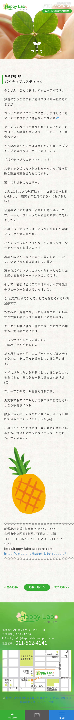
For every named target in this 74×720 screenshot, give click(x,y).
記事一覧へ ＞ (37, 587)
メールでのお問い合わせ (57, 11)
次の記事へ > (62, 587)
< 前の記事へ (12, 587)
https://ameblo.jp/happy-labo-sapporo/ (35, 553)
